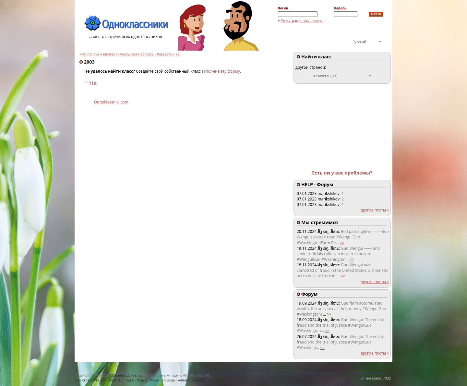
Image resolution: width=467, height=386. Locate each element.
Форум (154, 380)
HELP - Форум (136, 380)
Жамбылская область (136, 54)
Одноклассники (87, 380)
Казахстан (165, 54)
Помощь (168, 380)
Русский (359, 41)
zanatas (108, 54)
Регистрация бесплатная (302, 20)
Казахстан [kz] (325, 75)
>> (342, 243)
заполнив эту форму (221, 71)
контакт (183, 380)
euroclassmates (220, 380)
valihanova (90, 54)
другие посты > (375, 210)
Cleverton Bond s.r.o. (127, 375)
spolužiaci (199, 380)
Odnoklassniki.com (111, 102)
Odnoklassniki (112, 380)
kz (177, 54)
